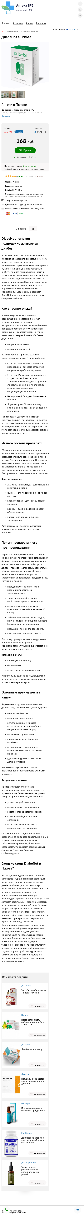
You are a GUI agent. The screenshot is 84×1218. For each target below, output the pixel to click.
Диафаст (25, 1073)
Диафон (25, 1044)
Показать (5, 116)
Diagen (24, 1015)
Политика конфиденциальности (13, 1213)
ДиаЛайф (26, 985)
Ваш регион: (66, 29)
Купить (25, 150)
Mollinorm (26, 1132)
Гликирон (26, 1103)
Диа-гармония (28, 1162)
